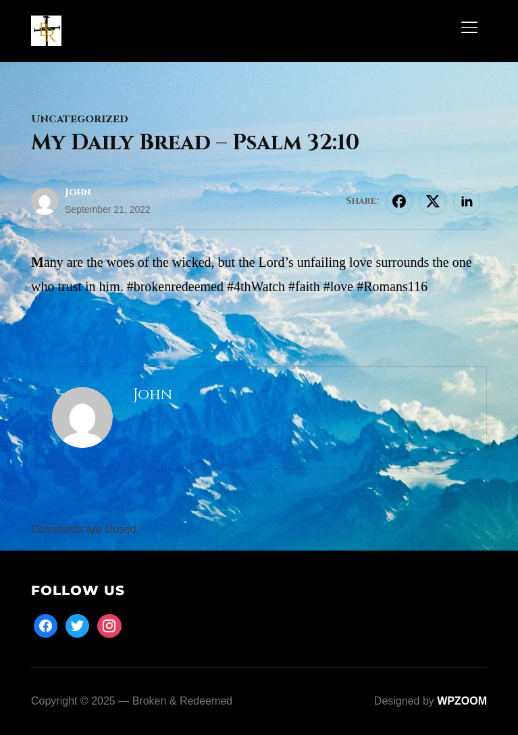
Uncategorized (79, 118)
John (77, 192)
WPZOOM (462, 701)
